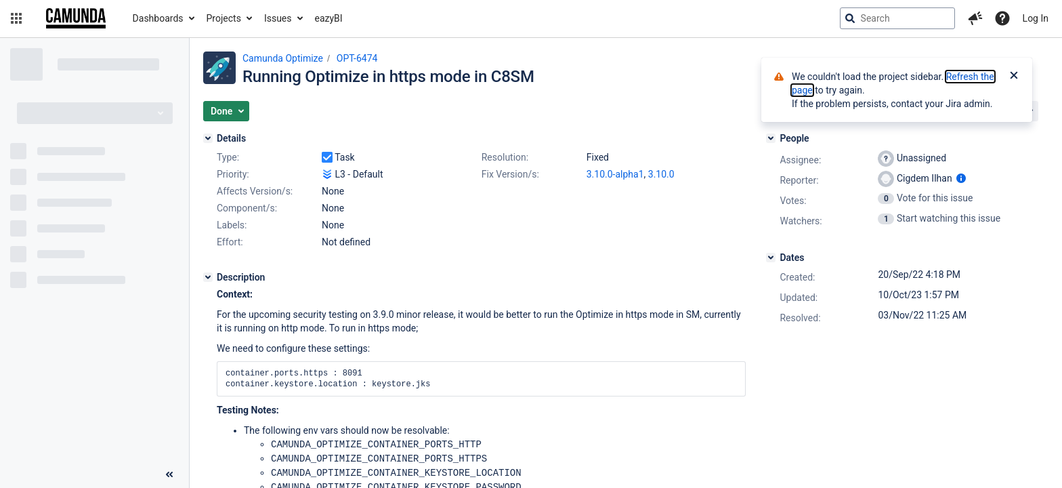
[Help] (1002, 18)
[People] (771, 138)
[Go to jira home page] (75, 18)
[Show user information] (961, 178)
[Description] (208, 277)
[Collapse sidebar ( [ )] (169, 474)
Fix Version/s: (510, 174)
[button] (16, 18)
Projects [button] (224, 18)
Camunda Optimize (282, 58)
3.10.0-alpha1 (615, 174)
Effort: (230, 242)
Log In (1035, 18)
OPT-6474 (357, 58)
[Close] (1014, 76)
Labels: (232, 225)
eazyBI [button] (329, 18)
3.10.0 (661, 174)
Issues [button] (278, 18)
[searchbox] (897, 18)
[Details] (208, 138)
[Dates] (771, 257)
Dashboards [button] (158, 18)
